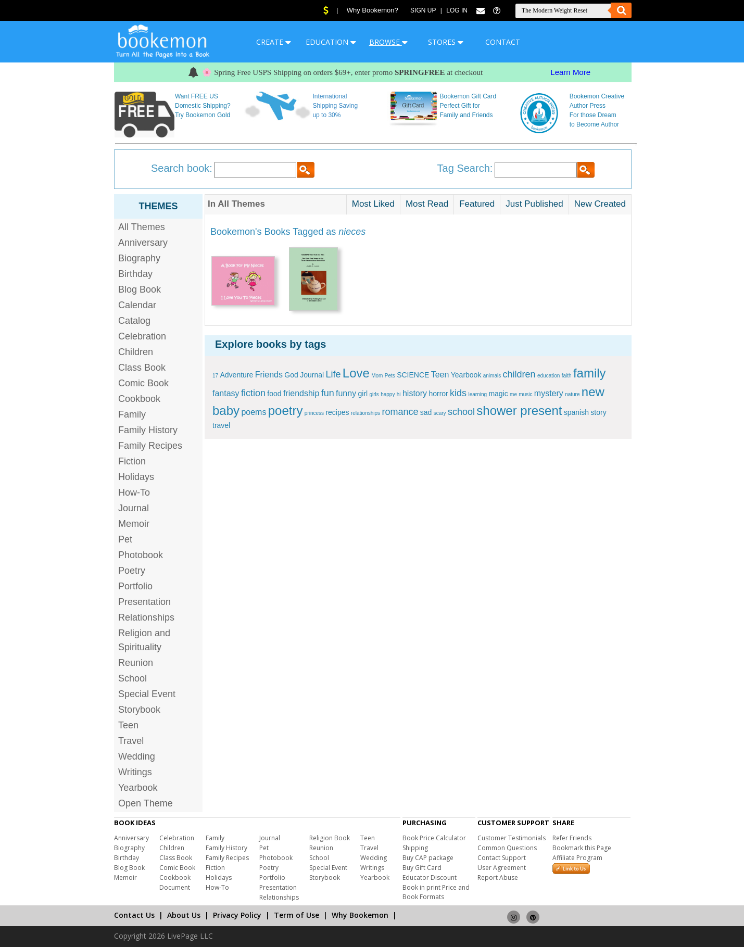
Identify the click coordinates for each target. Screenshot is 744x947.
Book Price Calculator (434, 838)
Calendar (137, 305)
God (291, 375)
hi (399, 394)
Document (174, 887)
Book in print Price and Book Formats (436, 892)
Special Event (146, 694)
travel (221, 425)
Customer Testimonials (511, 838)
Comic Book (143, 383)
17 (215, 375)
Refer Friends (571, 838)
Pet (125, 539)
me (513, 394)
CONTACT (502, 42)
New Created (600, 204)
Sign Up (423, 10)
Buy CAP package (427, 857)
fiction (253, 393)
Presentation (144, 602)
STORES (445, 42)
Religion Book (329, 838)
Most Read (427, 204)
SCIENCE (413, 375)
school (461, 412)
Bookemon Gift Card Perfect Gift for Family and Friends (468, 106)
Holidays (136, 477)
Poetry (131, 570)
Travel (131, 741)
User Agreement (501, 867)
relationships (365, 413)
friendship (301, 393)
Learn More (570, 72)
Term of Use (296, 915)
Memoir (133, 524)
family (589, 373)
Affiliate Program (577, 857)
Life (333, 374)
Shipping (415, 847)
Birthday (135, 274)
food (274, 393)
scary (440, 413)
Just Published (534, 204)
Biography (139, 258)
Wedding (136, 756)
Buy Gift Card (422, 867)
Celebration (142, 336)
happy (388, 394)
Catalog (134, 320)
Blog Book (139, 289)
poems (253, 412)
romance (400, 412)
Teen (128, 725)
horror (438, 393)
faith (567, 375)
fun (327, 393)
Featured (477, 204)
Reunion (135, 663)
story (598, 412)
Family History (148, 430)
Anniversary (143, 242)
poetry (285, 410)
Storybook (139, 709)
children (519, 374)
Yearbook (137, 787)
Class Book (142, 367)
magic (498, 393)
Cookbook (139, 399)
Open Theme (145, 803)
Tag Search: (465, 168)
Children (135, 352)
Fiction (132, 461)
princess (314, 413)
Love (356, 373)
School (132, 678)
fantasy (225, 393)
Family (132, 414)
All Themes (141, 227)
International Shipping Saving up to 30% (335, 106)
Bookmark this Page (581, 847)
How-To (134, 492)
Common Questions (507, 847)
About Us (183, 915)
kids (458, 393)
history (414, 393)
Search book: (181, 168)
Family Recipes (150, 445)
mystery (548, 393)
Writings (135, 772)
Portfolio (135, 586)
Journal (133, 508)
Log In (457, 10)
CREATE (273, 42)
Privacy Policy (237, 915)
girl (363, 393)
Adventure (236, 375)
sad (426, 412)
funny (346, 393)
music (525, 394)
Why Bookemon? (372, 10)
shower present (519, 410)
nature (572, 394)
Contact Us (134, 915)
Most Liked (373, 204)
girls (374, 394)
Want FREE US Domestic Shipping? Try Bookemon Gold (203, 106)
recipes (337, 412)
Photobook (140, 555)
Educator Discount (429, 877)
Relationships (146, 617)
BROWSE (388, 42)
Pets (390, 375)
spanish (576, 412)
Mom (377, 375)
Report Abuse (497, 877)
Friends (269, 374)
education (548, 375)
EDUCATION (331, 42)
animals (492, 375)
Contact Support (501, 857)
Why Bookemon (360, 915)
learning (477, 394)
